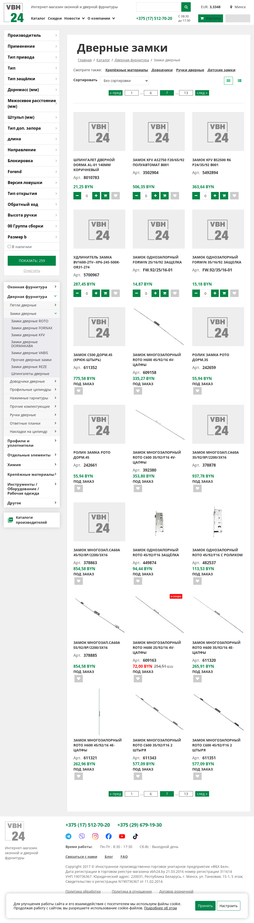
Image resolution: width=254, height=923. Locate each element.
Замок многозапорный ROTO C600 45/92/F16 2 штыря (216, 745)
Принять (205, 905)
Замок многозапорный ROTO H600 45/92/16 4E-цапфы (97, 745)
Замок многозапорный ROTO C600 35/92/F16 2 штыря (157, 745)
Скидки (55, 18)
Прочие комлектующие (33, 406)
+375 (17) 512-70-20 (153, 18)
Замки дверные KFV (28, 334)
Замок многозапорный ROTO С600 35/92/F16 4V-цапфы (157, 457)
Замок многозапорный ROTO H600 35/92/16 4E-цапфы (216, 647)
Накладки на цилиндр (33, 431)
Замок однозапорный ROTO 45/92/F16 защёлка (156, 552)
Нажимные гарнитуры (33, 398)
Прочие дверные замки (31, 359)
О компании (101, 18)
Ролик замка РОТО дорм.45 (91, 455)
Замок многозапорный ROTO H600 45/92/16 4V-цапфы (157, 359)
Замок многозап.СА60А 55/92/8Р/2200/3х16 (96, 645)
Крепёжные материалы (31, 474)
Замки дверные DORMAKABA (24, 343)
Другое (31, 502)
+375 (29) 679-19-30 (139, 824)
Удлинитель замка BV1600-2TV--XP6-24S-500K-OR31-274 (96, 262)
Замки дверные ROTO (29, 321)
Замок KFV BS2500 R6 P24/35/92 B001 (211, 162)
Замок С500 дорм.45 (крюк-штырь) (92, 357)
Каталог (38, 18)
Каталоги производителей (27, 520)
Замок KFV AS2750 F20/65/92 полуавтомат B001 (158, 162)
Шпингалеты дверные (30, 373)
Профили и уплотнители (31, 443)
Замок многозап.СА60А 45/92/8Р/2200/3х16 (96, 552)
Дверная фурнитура (32, 296)
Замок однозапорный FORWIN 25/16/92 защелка (157, 259)
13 (186, 92)
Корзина (210, 18)
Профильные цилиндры (33, 389)
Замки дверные (33, 313)
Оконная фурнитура (31, 286)
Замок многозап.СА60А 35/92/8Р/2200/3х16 (215, 455)
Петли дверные (33, 305)
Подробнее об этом (160, 908)
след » (202, 92)
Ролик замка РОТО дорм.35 (210, 357)
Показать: (32, 260)
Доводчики (162, 70)
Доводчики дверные (33, 381)
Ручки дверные (33, 414)
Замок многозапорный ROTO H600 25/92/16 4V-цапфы (157, 647)
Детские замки (221, 70)
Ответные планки (33, 423)
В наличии (22, 246)
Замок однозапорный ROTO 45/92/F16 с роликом (217, 552)
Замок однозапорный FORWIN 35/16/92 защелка (216, 259)
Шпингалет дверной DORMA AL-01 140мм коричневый (94, 164)
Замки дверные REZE (29, 366)
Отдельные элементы (31, 454)
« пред (115, 92)
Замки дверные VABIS (29, 352)
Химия (31, 464)
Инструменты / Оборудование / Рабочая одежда (31, 489)
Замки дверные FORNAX (31, 328)
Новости (74, 18)
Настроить (229, 905)
